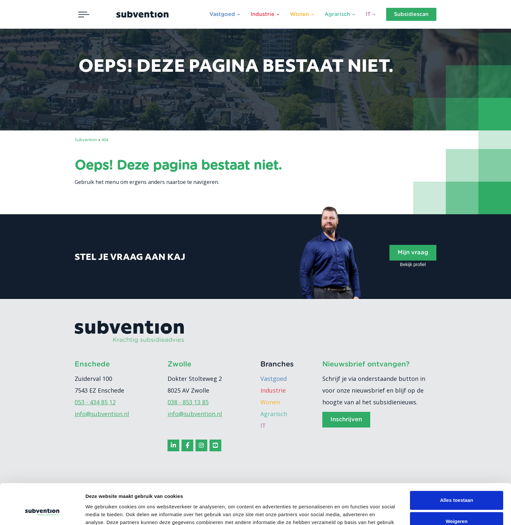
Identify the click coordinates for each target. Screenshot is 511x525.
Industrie (262, 14)
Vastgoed (222, 14)
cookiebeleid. (216, 494)
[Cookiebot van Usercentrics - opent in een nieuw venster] (42, 512)
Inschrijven (346, 420)
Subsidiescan (411, 14)
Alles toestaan (456, 464)
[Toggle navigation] (84, 14)
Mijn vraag (413, 253)
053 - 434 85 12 (95, 402)
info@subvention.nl (102, 414)
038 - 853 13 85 (188, 402)
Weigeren (456, 485)
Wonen (299, 14)
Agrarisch (337, 14)
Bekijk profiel (413, 264)
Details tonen (100, 512)
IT (368, 14)
